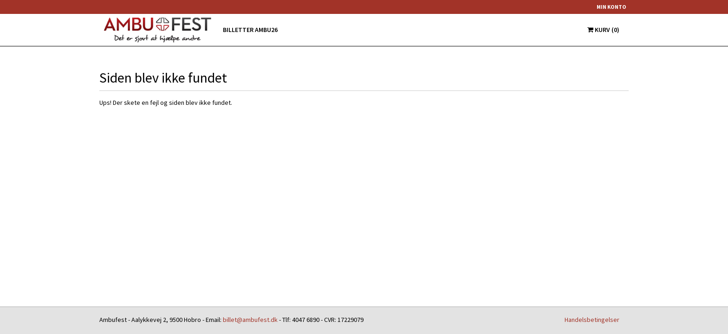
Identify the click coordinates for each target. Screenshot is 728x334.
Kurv (603, 30)
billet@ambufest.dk (250, 319)
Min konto (611, 6)
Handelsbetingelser (592, 319)
